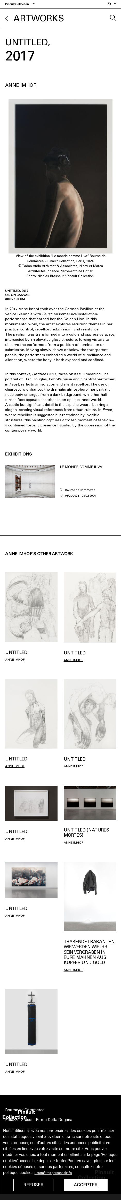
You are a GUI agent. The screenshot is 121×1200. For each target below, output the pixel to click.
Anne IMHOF (20, 85)
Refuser (33, 1185)
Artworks (38, 18)
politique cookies (18, 1172)
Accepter (86, 1185)
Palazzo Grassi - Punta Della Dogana (38, 1119)
